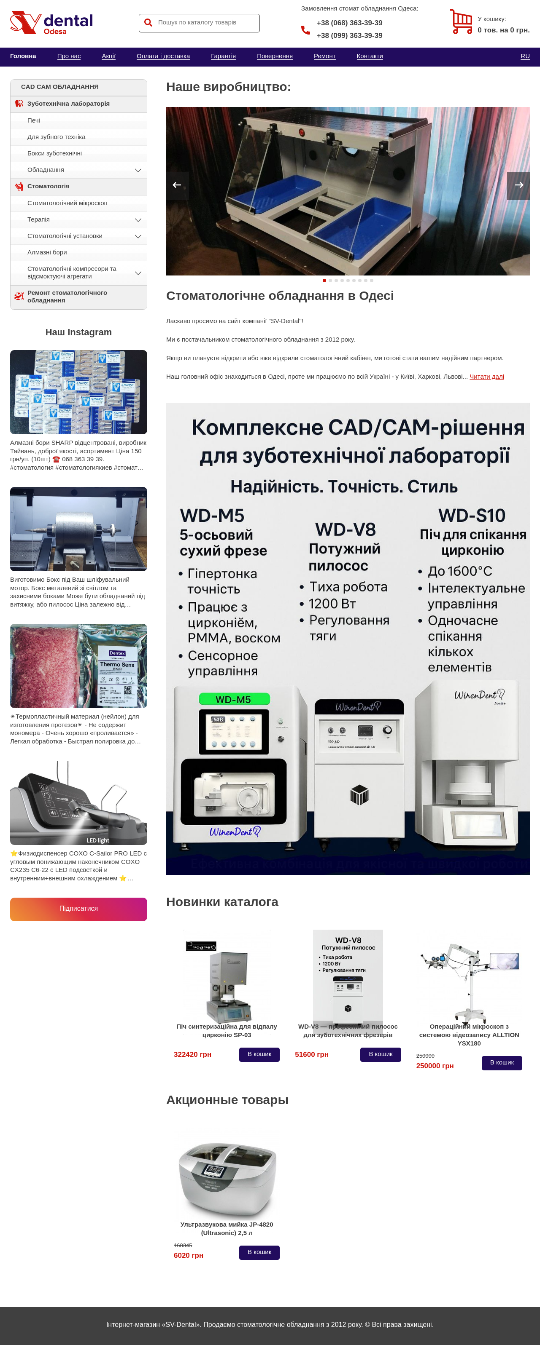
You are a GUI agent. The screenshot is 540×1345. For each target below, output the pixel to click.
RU (525, 55)
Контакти (370, 55)
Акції (109, 55)
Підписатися (78, 908)
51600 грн (312, 1055)
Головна (23, 55)
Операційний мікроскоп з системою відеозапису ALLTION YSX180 (469, 1035)
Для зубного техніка (56, 136)
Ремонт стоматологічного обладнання (67, 296)
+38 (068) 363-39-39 (342, 23)
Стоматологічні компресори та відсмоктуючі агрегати (71, 272)
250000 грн (435, 1063)
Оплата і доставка (163, 55)
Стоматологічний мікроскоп (67, 202)
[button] (324, 280)
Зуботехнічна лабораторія (68, 103)
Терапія (38, 219)
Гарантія (223, 55)
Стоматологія (48, 186)
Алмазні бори (47, 252)
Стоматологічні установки (65, 235)
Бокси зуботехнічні (54, 153)
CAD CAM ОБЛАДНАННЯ (60, 86)
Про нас (69, 55)
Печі (33, 120)
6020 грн (188, 1252)
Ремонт (325, 55)
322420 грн (192, 1055)
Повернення (275, 55)
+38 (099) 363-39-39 (350, 36)
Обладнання (45, 169)
